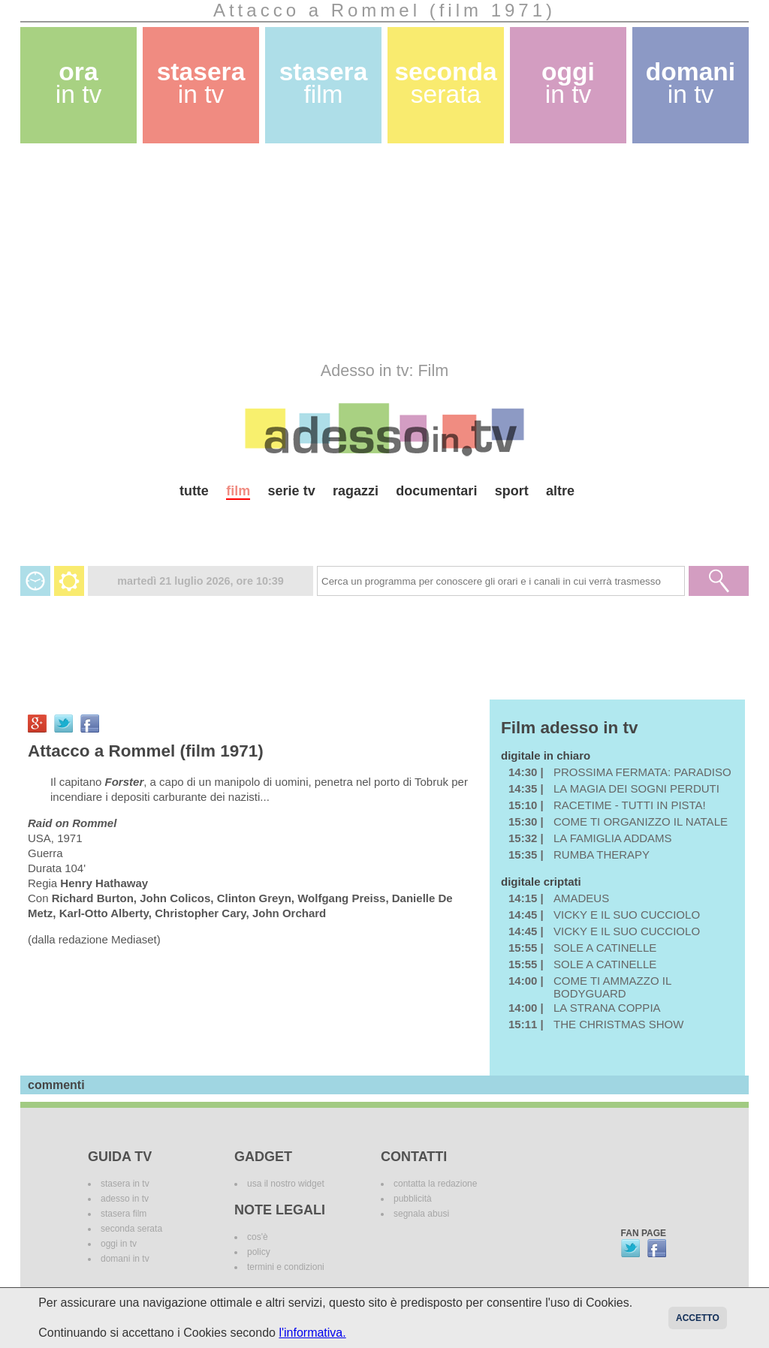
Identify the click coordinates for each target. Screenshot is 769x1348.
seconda (445, 83)
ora (79, 83)
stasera (201, 83)
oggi (568, 83)
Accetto (697, 1318)
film (238, 490)
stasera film (123, 1213)
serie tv (291, 490)
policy (258, 1252)
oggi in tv (119, 1243)
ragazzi (355, 490)
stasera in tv (125, 1183)
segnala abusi (421, 1213)
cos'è (257, 1237)
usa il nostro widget (285, 1183)
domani (690, 83)
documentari (436, 490)
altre (560, 490)
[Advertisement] (384, 252)
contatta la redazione (435, 1183)
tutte (194, 490)
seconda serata (131, 1228)
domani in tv (125, 1258)
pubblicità (413, 1198)
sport (512, 490)
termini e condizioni (285, 1267)
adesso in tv (125, 1198)
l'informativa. (312, 1332)
